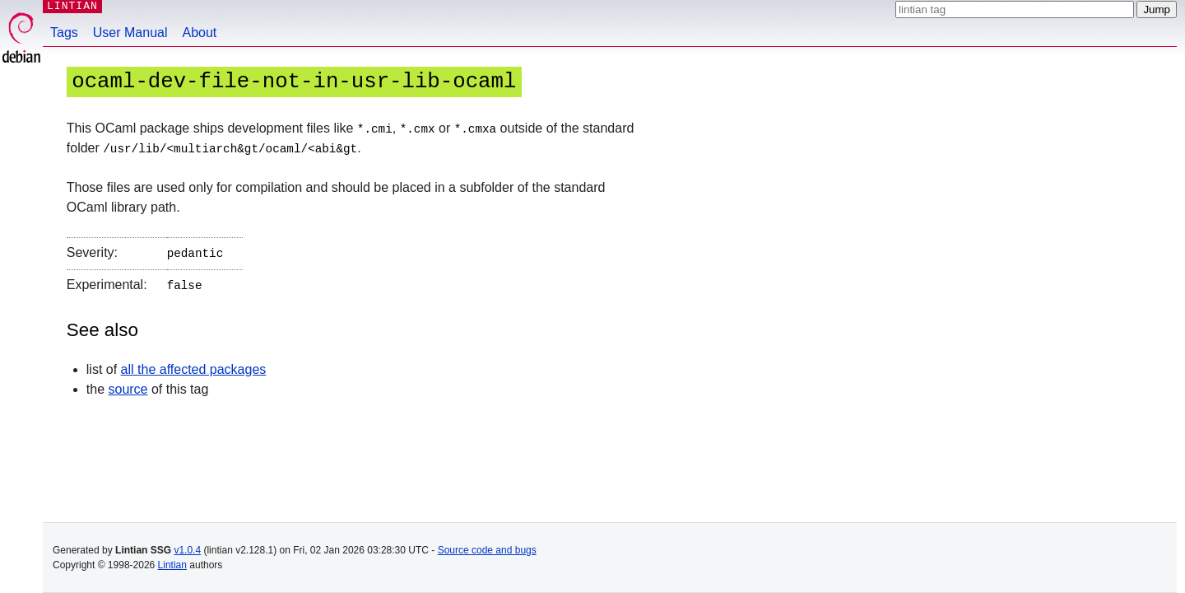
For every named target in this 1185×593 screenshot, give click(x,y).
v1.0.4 (187, 550)
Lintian (172, 565)
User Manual (130, 33)
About (200, 33)
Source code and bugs (487, 550)
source (127, 385)
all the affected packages (194, 365)
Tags (64, 33)
